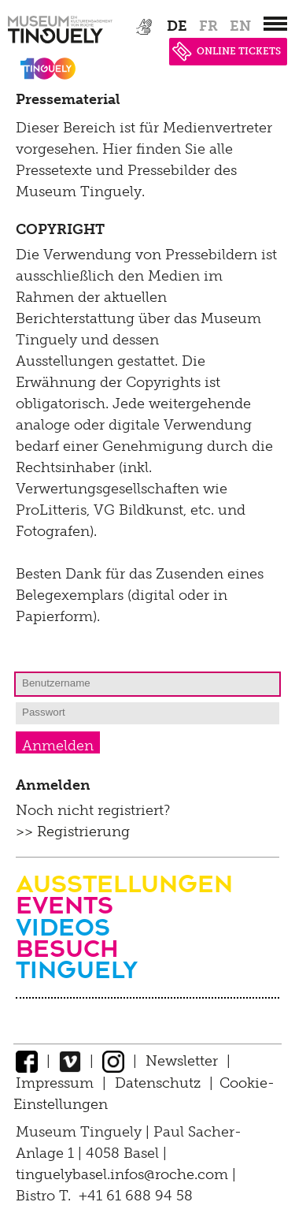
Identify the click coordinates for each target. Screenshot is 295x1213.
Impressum (55, 1083)
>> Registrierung (73, 831)
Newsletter (182, 1061)
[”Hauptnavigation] (275, 24)
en (240, 26)
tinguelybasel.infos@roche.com (124, 1174)
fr (208, 26)
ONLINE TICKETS (226, 51)
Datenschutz (158, 1083)
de (177, 26)
